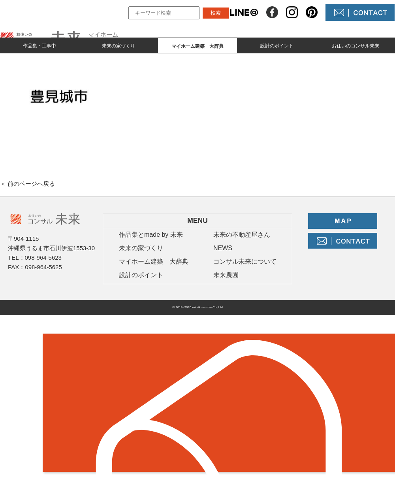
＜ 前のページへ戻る (27, 183)
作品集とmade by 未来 (151, 234)
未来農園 (226, 275)
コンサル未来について (244, 261)
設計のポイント (276, 46)
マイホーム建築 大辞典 (153, 261)
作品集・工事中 (39, 46)
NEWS (222, 248)
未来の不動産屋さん (241, 234)
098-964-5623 (43, 257)
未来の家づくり (118, 46)
